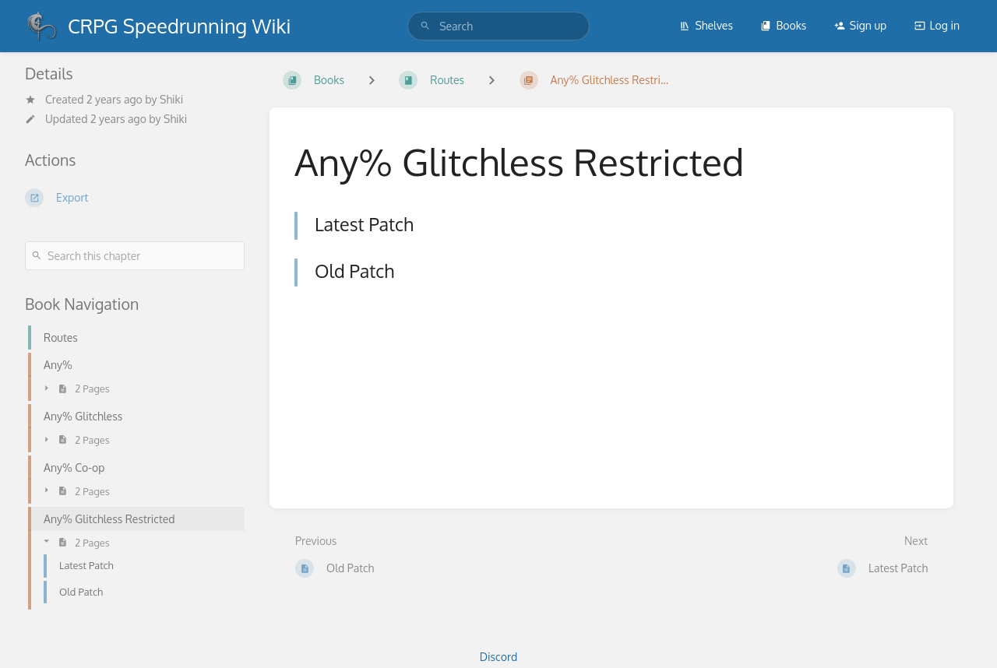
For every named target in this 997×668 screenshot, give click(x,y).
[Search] (425, 26)
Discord (498, 656)
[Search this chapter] (135, 255)
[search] (498, 26)
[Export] (134, 197)
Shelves (706, 25)
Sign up (860, 25)
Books (783, 25)
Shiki (171, 99)
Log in (937, 25)
